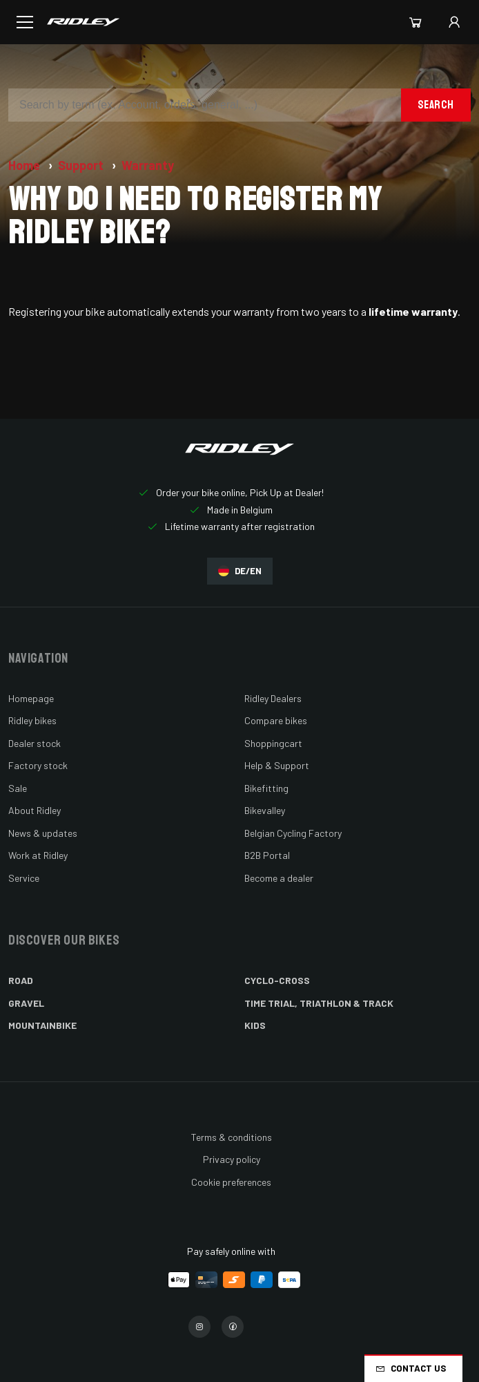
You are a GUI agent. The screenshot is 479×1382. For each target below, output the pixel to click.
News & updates (42, 833)
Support (82, 165)
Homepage (31, 698)
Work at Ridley (38, 855)
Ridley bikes (32, 720)
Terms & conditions (231, 1137)
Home (25, 165)
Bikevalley (264, 810)
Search (436, 104)
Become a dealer (278, 878)
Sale (17, 788)
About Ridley (34, 810)
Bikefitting (266, 788)
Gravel (26, 1003)
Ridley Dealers (273, 698)
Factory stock (38, 765)
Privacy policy (231, 1159)
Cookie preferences (231, 1182)
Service (23, 878)
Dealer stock (34, 743)
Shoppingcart (273, 743)
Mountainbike (42, 1025)
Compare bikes (275, 720)
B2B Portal (267, 855)
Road (20, 980)
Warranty (147, 165)
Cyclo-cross (277, 980)
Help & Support (276, 765)
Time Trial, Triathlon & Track (318, 1003)
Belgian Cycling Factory (293, 833)
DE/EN (240, 571)
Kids (255, 1025)
